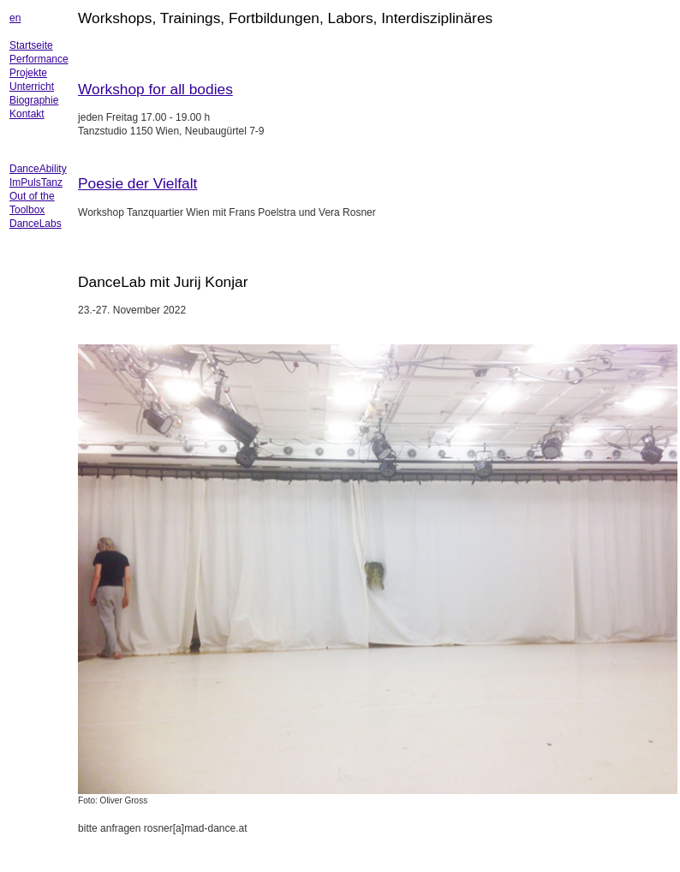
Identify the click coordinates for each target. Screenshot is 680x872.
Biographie (33, 100)
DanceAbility (38, 169)
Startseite (31, 45)
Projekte (28, 73)
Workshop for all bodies (155, 89)
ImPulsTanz (36, 182)
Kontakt (27, 114)
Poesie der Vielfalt (137, 183)
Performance (39, 59)
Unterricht (31, 87)
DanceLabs (35, 224)
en (15, 18)
